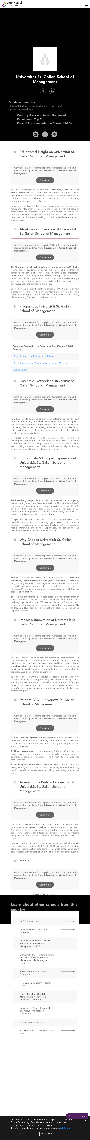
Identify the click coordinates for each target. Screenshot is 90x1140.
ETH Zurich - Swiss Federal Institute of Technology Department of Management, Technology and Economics (37, 967)
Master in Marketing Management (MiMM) (33, 364)
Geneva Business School (31, 1030)
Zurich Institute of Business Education (33, 981)
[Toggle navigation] (87, 4)
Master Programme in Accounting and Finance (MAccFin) (40, 371)
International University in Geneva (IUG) (36, 992)
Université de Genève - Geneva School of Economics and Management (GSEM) (35, 952)
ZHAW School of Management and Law (37, 1040)
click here (65, 1128)
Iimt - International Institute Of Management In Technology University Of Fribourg (34, 1005)
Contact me (45, 188)
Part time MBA (20, 378)
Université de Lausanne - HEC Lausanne (34, 939)
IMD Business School (30, 929)
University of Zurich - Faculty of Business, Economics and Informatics (35, 1019)
